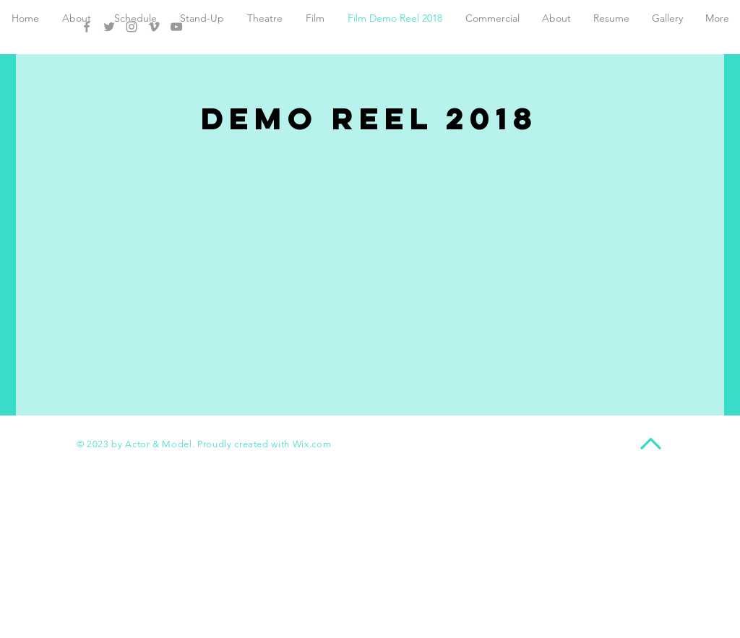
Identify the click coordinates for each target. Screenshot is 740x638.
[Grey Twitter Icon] (109, 27)
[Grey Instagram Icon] (131, 27)
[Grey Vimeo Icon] (154, 27)
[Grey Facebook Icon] (86, 27)
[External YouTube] (370, 250)
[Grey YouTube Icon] (176, 27)
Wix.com (312, 444)
